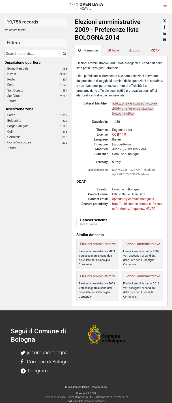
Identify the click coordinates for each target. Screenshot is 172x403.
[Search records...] (35, 53)
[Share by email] (164, 40)
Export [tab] (135, 50)
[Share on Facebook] (164, 27)
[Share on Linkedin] (164, 33)
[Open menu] (165, 6)
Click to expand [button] (88, 224)
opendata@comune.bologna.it (133, 199)
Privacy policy (99, 386)
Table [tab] (113, 50)
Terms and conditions (77, 386)
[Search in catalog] (64, 53)
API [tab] (155, 50)
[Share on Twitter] (164, 21)
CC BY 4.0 (119, 134)
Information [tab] (88, 50)
